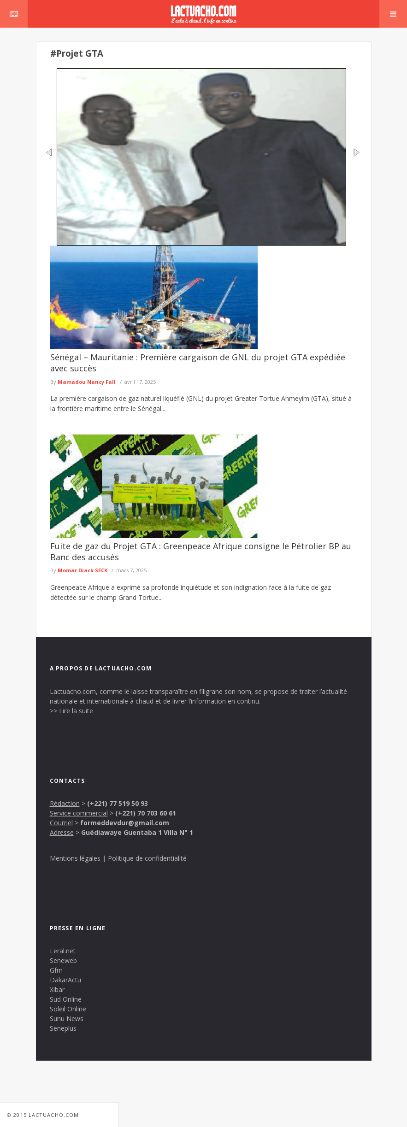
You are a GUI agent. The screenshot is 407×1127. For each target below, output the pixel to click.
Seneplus (63, 1028)
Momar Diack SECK (82, 570)
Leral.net (63, 950)
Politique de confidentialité (147, 858)
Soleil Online (68, 1008)
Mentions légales (75, 858)
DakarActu (65, 979)
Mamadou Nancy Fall (87, 381)
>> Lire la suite (71, 710)
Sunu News (66, 1018)
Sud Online (66, 999)
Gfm (56, 970)
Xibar (57, 989)
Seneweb (63, 960)
